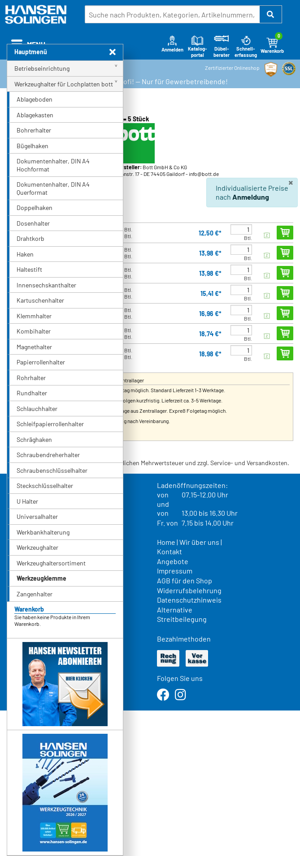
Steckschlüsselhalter (45, 485)
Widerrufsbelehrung (189, 590)
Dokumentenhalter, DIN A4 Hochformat (53, 165)
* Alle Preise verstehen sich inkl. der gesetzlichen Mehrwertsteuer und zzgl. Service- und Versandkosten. (148, 463)
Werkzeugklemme (41, 578)
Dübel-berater (221, 46)
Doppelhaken (34, 207)
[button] (271, 14)
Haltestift (29, 269)
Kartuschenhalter (40, 300)
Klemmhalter (34, 316)
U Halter (27, 501)
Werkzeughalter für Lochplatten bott (63, 84)
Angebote (172, 561)
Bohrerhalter (34, 130)
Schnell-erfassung (246, 46)
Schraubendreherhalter (48, 454)
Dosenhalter (33, 223)
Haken (25, 254)
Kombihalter (34, 331)
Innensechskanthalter (46, 285)
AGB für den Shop (184, 580)
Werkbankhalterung (43, 532)
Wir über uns (199, 542)
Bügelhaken (32, 146)
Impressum (174, 570)
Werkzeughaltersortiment (51, 563)
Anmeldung (250, 197)
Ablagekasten (35, 115)
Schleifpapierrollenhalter (50, 424)
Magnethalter (34, 347)
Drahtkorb (30, 238)
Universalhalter (37, 516)
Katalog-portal (197, 46)
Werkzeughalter (37, 547)
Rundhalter (32, 393)
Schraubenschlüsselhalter (52, 470)
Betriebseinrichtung (42, 68)
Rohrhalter (31, 377)
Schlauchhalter (37, 408)
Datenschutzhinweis (189, 599)
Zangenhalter (34, 594)
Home (166, 542)
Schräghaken (34, 439)
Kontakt (169, 551)
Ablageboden (34, 99)
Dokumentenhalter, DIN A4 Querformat (53, 188)
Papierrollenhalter (41, 362)
